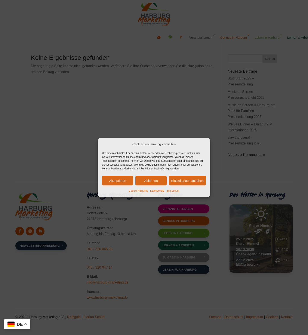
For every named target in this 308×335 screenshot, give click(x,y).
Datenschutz (157, 190)
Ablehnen (151, 180)
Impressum (173, 190)
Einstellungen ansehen (187, 180)
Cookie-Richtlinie (138, 190)
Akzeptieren (117, 180)
